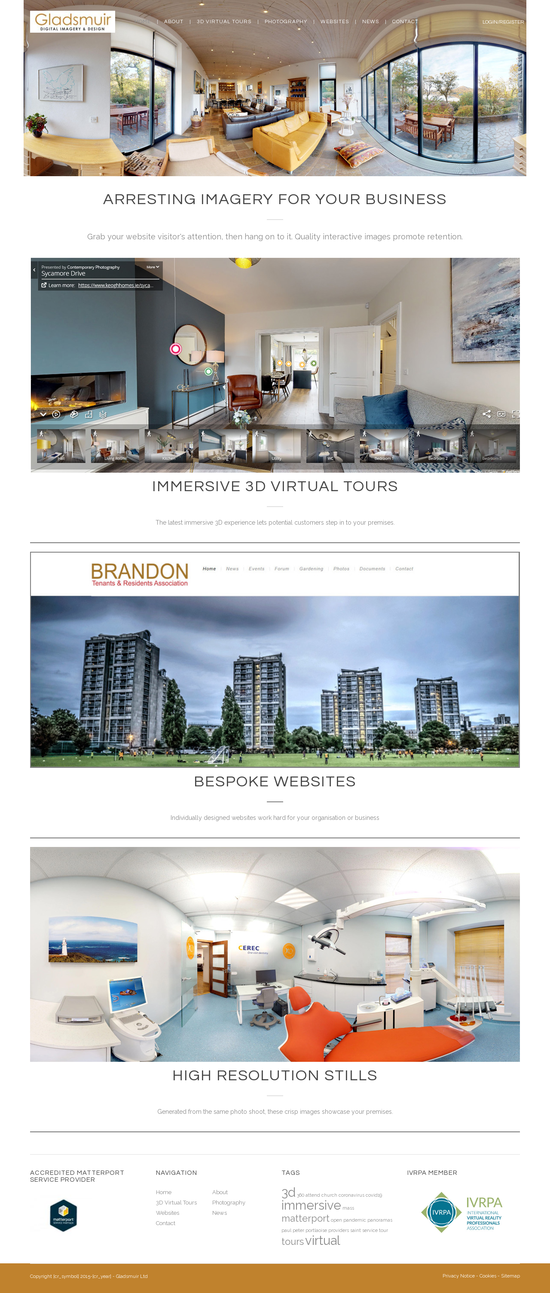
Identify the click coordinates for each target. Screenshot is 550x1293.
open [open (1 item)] (336, 1220)
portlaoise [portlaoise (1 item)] (316, 1230)
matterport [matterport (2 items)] (305, 1218)
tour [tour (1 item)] (383, 1230)
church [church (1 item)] (329, 1195)
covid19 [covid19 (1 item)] (374, 1195)
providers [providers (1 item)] (338, 1230)
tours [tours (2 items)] (292, 1241)
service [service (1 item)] (370, 1230)
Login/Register (503, 22)
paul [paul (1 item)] (286, 1230)
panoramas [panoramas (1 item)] (379, 1220)
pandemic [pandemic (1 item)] (354, 1220)
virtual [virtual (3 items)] (322, 1240)
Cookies (488, 1276)
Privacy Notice (459, 1276)
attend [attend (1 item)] (313, 1195)
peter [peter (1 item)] (298, 1230)
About (173, 22)
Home (142, 22)
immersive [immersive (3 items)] (311, 1205)
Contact (405, 22)
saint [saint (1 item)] (355, 1230)
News (370, 22)
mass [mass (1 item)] (348, 1207)
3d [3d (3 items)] (288, 1192)
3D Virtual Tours (224, 22)
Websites (335, 22)
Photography (286, 22)
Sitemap (510, 1276)
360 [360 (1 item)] (300, 1195)
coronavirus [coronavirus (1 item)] (351, 1195)
